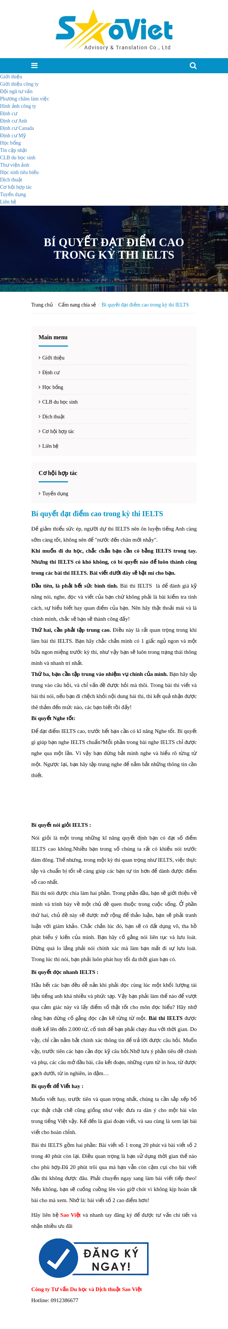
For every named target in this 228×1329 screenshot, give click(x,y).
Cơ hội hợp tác (16, 187)
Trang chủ (42, 305)
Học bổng (10, 143)
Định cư (8, 113)
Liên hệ (8, 202)
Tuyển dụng (13, 194)
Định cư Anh (13, 121)
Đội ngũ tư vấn (16, 91)
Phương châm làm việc (24, 99)
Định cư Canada (17, 128)
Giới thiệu (11, 76)
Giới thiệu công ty (19, 84)
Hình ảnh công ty (18, 106)
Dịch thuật (11, 179)
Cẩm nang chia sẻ (77, 305)
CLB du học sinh (17, 157)
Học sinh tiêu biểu (19, 172)
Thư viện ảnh (14, 165)
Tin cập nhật (13, 150)
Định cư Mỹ (13, 135)
